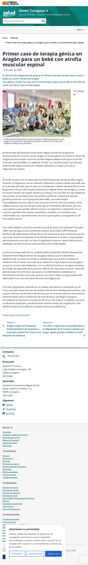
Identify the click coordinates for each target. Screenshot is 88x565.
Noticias (14, 37)
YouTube (10, 413)
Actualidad (7, 432)
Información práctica (11, 490)
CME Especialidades (10, 472)
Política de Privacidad (11, 440)
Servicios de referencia (11, 493)
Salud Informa (8, 506)
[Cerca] (63, 526)
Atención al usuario (10, 487)
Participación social (10, 495)
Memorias (6, 461)
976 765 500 (13, 355)
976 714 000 (71, 550)
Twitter (9, 404)
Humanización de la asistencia (14, 466)
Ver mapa (8, 375)
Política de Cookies (10, 443)
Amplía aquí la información (16, 315)
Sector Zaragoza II (33, 10)
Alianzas (6, 501)
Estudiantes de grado (11, 519)
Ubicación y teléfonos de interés (15, 435)
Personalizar (17, 553)
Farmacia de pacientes (11, 509)
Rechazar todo (35, 553)
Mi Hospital (7, 469)
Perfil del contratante (11, 464)
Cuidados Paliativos (10, 477)
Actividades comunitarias (12, 504)
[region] (35, 542)
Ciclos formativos (9, 522)
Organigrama (8, 458)
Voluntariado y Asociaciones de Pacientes (19, 498)
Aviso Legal (7, 445)
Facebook (11, 409)
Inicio (5, 37)
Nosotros (6, 456)
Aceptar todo (53, 553)
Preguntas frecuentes (11, 437)
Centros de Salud (9, 475)
